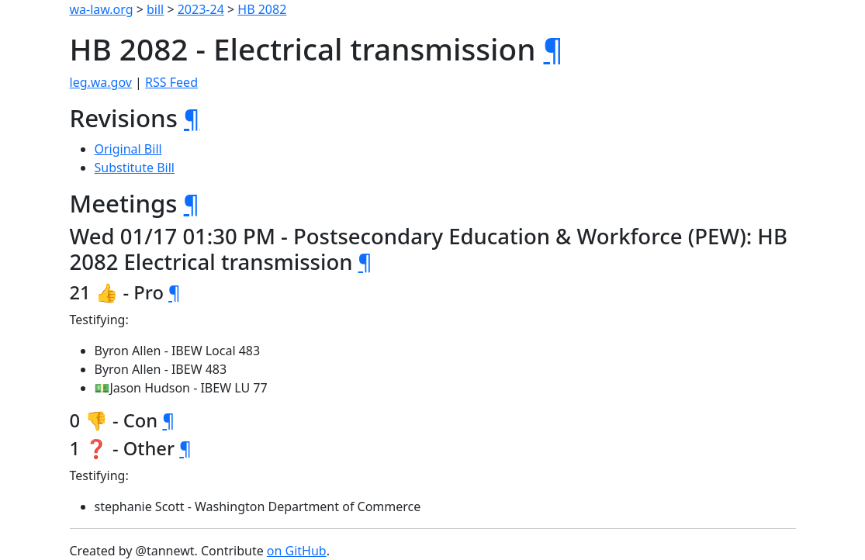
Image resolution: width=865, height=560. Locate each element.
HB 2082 (261, 9)
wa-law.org (101, 9)
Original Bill (128, 148)
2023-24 (201, 9)
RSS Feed (171, 82)
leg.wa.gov (101, 82)
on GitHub (297, 550)
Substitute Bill (135, 167)
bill (155, 9)
